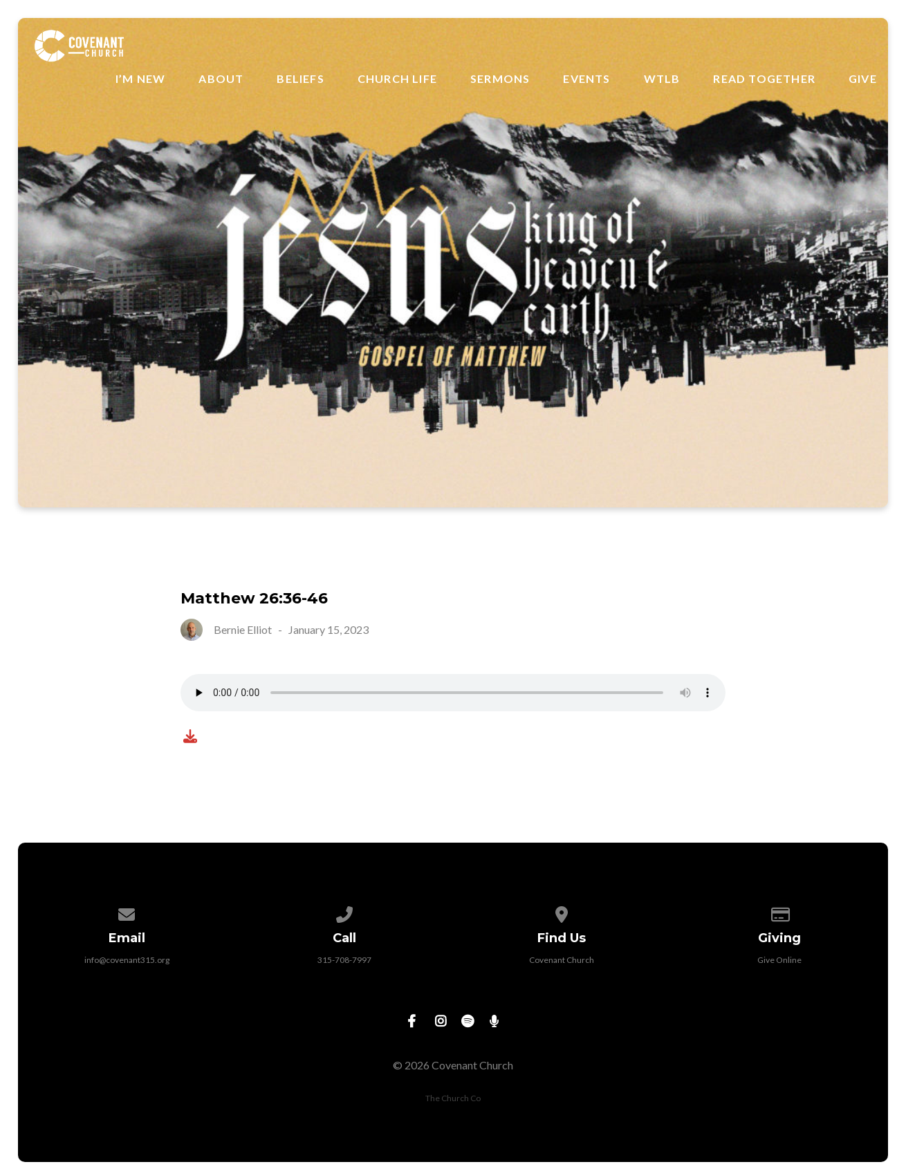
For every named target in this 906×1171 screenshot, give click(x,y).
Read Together (764, 78)
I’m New (140, 78)
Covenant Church (561, 960)
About (220, 78)
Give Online (779, 960)
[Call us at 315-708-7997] (344, 912)
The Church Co (453, 1098)
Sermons (500, 78)
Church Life (397, 78)
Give (863, 78)
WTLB (662, 78)
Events (586, 78)
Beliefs (300, 78)
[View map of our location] (561, 912)
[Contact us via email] (127, 912)
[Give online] (779, 912)
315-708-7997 (344, 960)
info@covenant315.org (126, 960)
